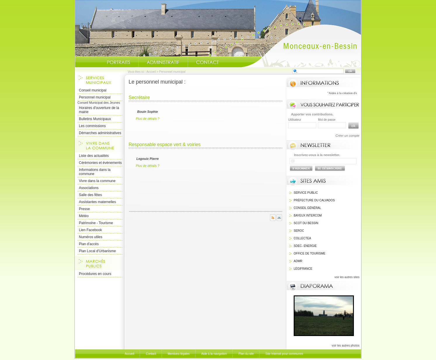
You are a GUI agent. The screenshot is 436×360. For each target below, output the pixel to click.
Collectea (302, 238)
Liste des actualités (94, 156)
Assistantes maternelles (97, 202)
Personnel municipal (94, 97)
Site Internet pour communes (284, 353)
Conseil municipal (92, 90)
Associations (88, 188)
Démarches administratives (100, 133)
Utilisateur (294, 119)
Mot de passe (326, 119)
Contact (207, 62)
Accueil (301, 45)
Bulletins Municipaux (95, 119)
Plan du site (246, 353)
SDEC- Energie (305, 246)
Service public (306, 192)
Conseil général (307, 208)
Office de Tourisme (310, 253)
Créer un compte (347, 135)
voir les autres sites (346, 277)
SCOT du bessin (306, 223)
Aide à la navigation (214, 353)
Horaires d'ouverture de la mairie (99, 110)
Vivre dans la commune (97, 181)
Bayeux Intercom (308, 215)
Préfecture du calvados (314, 200)
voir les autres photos (345, 345)
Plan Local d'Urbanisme (97, 251)
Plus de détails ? (148, 118)
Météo (84, 216)
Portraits (118, 62)
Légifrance (303, 268)
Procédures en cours (95, 274)
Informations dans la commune (94, 172)
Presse (84, 209)
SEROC (299, 230)
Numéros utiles (90, 237)
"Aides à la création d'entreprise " (355, 93)
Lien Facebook (90, 230)
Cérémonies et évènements (100, 163)
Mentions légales (179, 353)
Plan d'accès (89, 244)
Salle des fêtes (90, 195)
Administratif (163, 62)
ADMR (298, 261)
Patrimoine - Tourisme (96, 223)
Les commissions (92, 126)
